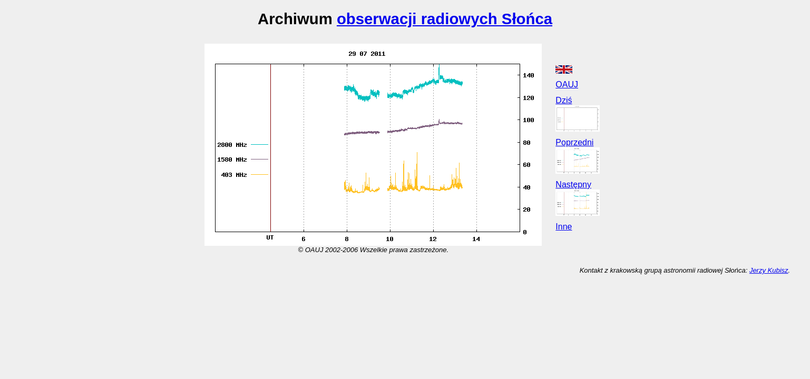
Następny (573, 184)
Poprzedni (574, 142)
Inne (563, 226)
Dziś (563, 100)
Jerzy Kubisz (768, 270)
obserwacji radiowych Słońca (444, 18)
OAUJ (566, 84)
